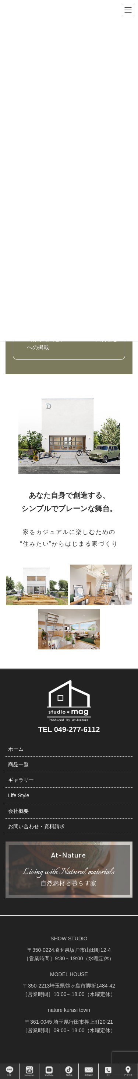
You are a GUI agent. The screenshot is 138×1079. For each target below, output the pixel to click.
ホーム (16, 749)
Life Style (18, 795)
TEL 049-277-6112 (69, 729)
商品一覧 (18, 764)
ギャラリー (21, 780)
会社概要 (18, 811)
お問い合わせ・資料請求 (36, 826)
